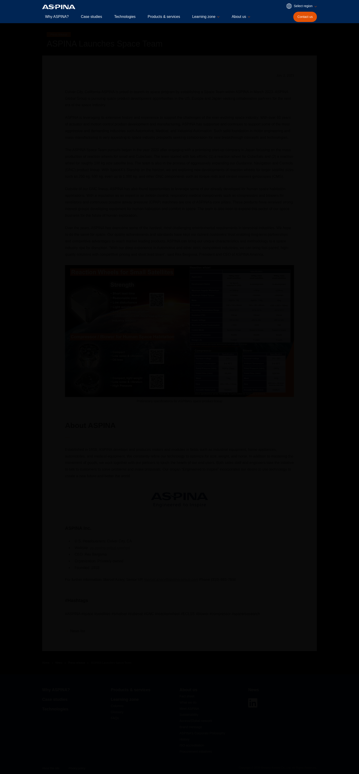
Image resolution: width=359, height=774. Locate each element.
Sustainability (189, 714)
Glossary (117, 712)
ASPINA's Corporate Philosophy (202, 733)
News (58, 662)
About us (188, 690)
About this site (50, 768)
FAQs (115, 718)
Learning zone (125, 699)
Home (45, 662)
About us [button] (239, 17)
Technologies (125, 17)
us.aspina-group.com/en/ (110, 548)
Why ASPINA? (57, 17)
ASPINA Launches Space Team (111, 662)
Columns (117, 706)
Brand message (191, 727)
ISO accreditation (192, 745)
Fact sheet (187, 696)
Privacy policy (76, 768)
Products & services (164, 17)
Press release (76, 662)
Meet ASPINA (189, 708)
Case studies (91, 17)
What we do (188, 702)
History (185, 739)
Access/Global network (196, 721)
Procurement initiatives (196, 751)
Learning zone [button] (203, 17)
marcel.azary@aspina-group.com (171, 580)
